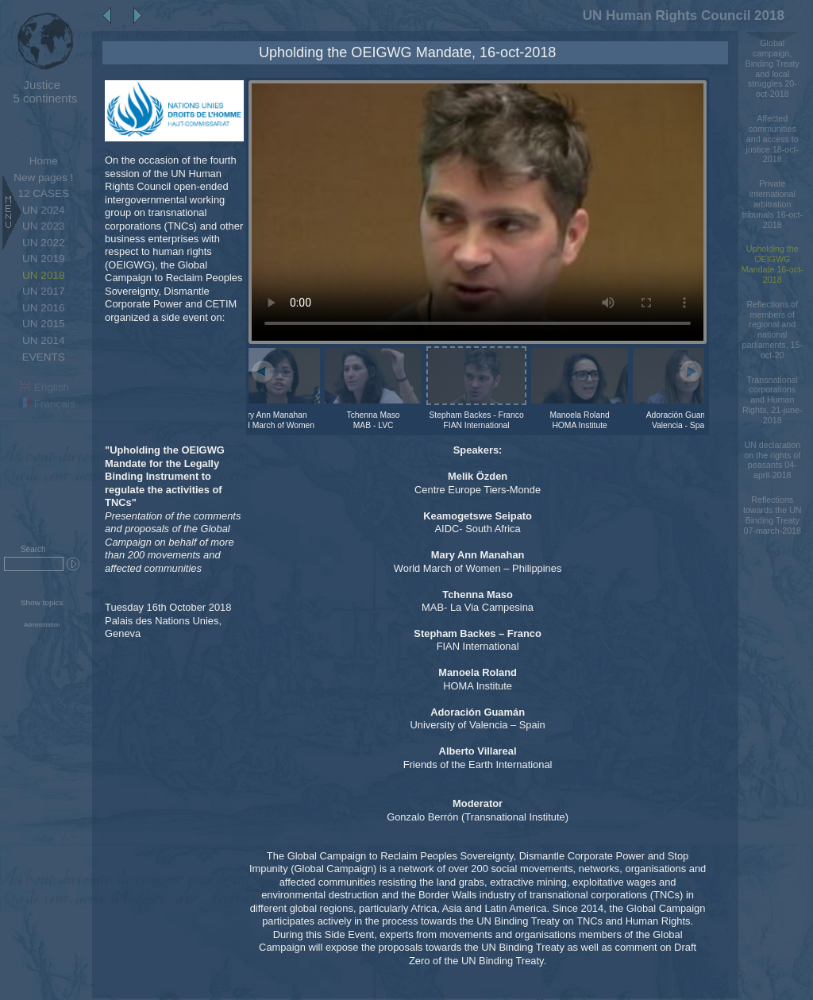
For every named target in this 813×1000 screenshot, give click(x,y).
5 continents (41, 91)
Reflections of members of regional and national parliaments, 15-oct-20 (772, 329)
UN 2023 (43, 226)
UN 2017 (43, 291)
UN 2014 (43, 340)
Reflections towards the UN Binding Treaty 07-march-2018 (772, 515)
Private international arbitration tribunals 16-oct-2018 (772, 204)
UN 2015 (43, 324)
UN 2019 (43, 258)
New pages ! (43, 177)
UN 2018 (43, 275)
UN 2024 (43, 210)
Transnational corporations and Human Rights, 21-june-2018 (772, 400)
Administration (42, 625)
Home (43, 161)
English (44, 387)
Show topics (42, 602)
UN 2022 (43, 243)
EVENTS (43, 357)
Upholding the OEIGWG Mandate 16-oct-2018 (772, 264)
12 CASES (43, 193)
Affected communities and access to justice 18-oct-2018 (772, 139)
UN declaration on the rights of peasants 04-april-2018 (772, 460)
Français (47, 404)
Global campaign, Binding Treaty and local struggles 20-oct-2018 (773, 68)
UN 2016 (43, 308)
